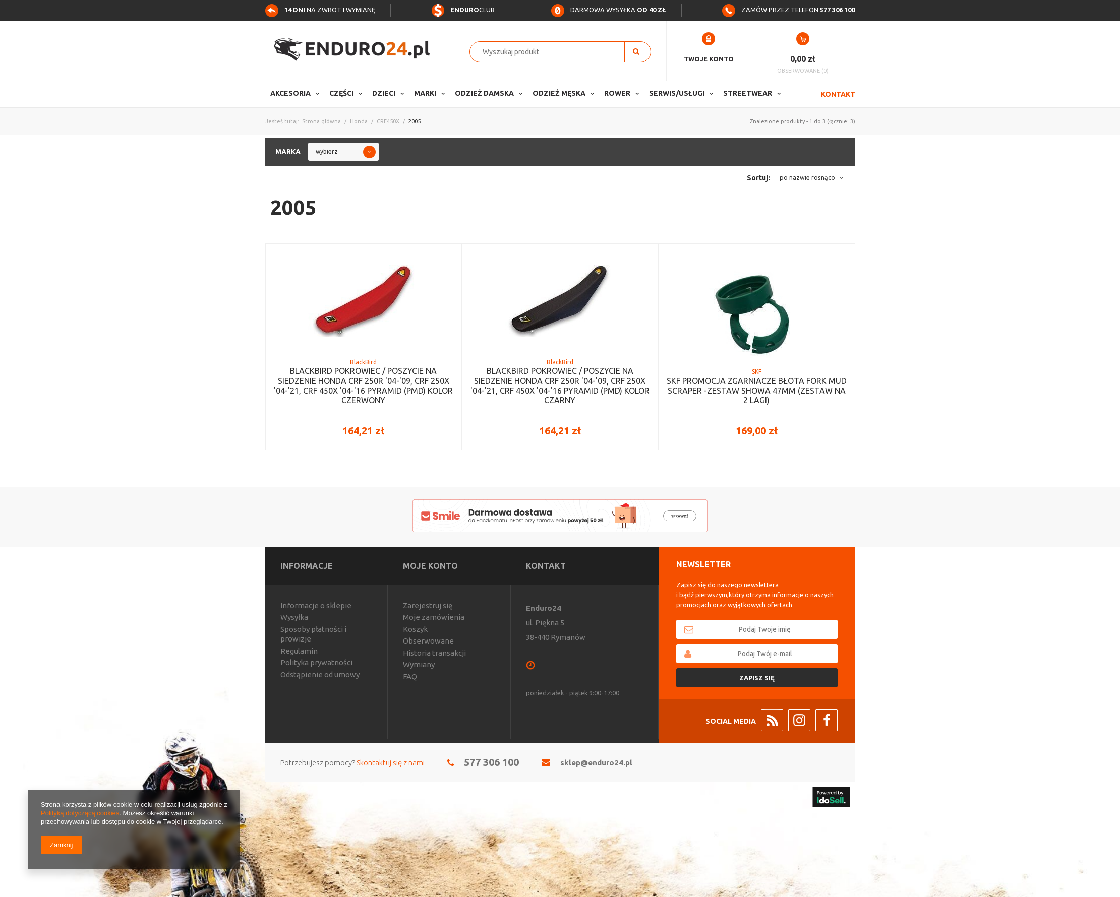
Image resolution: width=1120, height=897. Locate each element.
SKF (756, 371)
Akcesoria (290, 93)
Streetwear (747, 93)
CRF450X (388, 121)
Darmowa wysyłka (608, 9)
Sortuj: (758, 178)
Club (463, 9)
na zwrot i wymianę (320, 9)
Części (341, 93)
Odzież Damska (484, 93)
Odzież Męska (559, 93)
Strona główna (321, 121)
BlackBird (363, 362)
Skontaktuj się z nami (391, 762)
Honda (359, 121)
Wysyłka (294, 617)
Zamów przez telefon (788, 9)
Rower (617, 93)
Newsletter (703, 564)
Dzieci (383, 93)
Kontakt (838, 94)
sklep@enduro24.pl (596, 762)
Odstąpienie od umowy (320, 674)
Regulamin (299, 651)
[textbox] (552, 52)
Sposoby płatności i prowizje (313, 634)
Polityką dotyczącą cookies (80, 813)
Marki (425, 93)
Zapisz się (757, 677)
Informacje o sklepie (315, 605)
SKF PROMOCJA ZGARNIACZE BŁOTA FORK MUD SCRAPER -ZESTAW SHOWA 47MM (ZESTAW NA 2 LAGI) (757, 390)
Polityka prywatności (316, 662)
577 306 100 (491, 762)
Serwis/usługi (676, 93)
